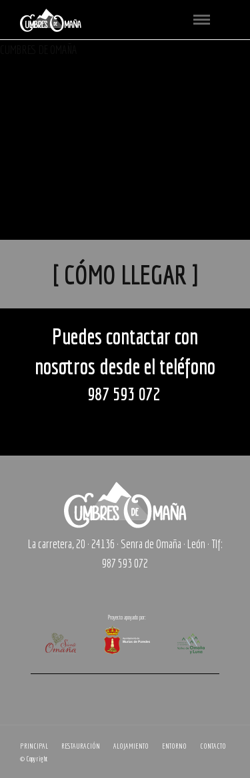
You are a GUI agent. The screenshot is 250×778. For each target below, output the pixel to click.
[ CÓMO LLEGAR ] (125, 274)
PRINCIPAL (34, 746)
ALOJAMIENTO (131, 746)
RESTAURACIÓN (80, 746)
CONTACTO (213, 746)
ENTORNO (174, 746)
